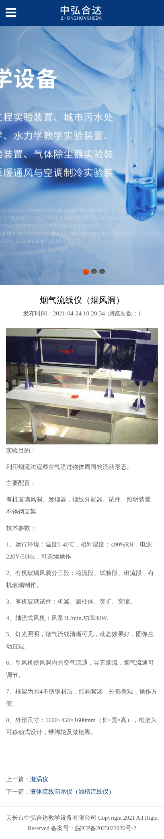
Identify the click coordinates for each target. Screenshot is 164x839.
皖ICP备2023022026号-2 (105, 828)
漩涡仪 (39, 779)
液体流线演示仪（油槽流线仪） (72, 791)
